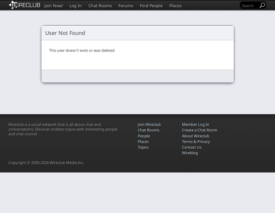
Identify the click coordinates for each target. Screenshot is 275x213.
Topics (143, 147)
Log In (75, 5)
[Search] (250, 5)
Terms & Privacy (196, 141)
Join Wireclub (149, 124)
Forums (125, 5)
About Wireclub (195, 135)
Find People (151, 5)
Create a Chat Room (199, 130)
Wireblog (190, 152)
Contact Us (191, 147)
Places (175, 5)
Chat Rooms (100, 5)
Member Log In (195, 124)
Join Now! (53, 5)
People (144, 135)
